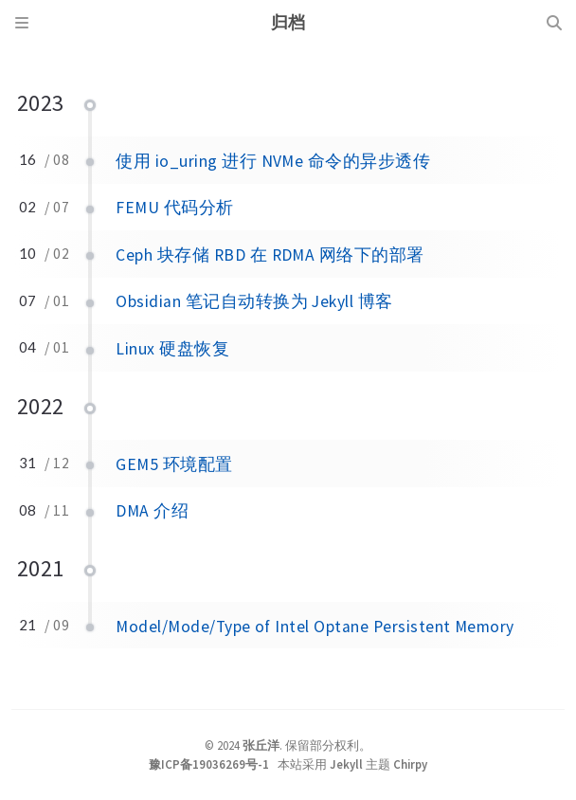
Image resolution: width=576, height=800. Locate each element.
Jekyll (346, 764)
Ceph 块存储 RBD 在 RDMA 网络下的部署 (269, 255)
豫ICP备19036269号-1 (209, 764)
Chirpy (410, 764)
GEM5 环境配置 (174, 464)
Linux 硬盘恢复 (172, 348)
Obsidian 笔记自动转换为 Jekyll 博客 (254, 301)
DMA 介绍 (152, 510)
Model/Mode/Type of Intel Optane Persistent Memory (315, 626)
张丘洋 (261, 745)
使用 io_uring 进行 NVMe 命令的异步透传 (273, 161)
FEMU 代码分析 (174, 207)
